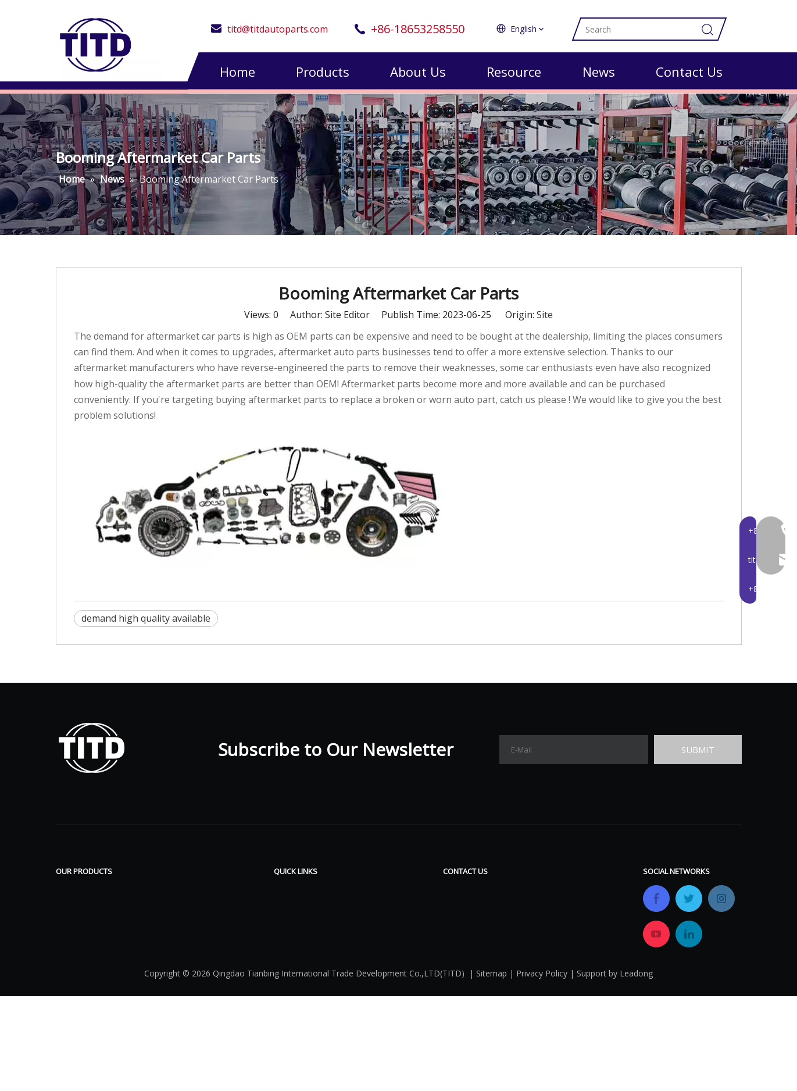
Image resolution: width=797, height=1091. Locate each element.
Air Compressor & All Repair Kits (125, 897)
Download (385, 897)
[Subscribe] (697, 755)
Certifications (302, 949)
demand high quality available (145, 624)
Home (237, 71)
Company (294, 932)
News (598, 71)
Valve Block (80, 932)
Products (322, 71)
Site (545, 320)
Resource (514, 71)
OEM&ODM (299, 967)
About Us (418, 71)
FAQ (372, 914)
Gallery (378, 932)
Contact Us (689, 71)
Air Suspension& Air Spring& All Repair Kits (149, 914)
